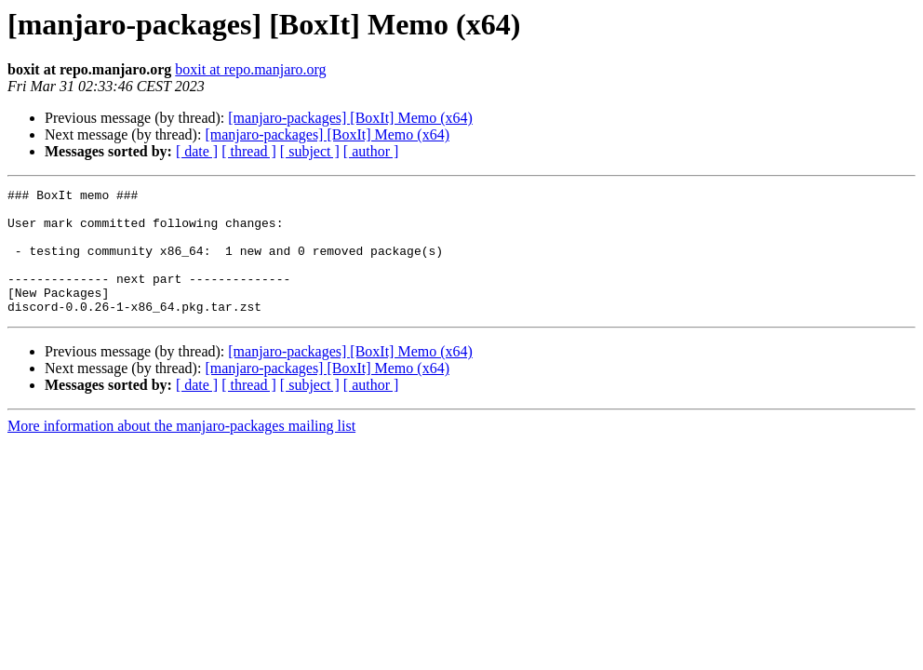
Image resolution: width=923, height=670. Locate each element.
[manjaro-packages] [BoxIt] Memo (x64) (350, 118)
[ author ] (371, 151)
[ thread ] (248, 151)
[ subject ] (310, 151)
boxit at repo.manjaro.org (250, 69)
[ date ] (197, 151)
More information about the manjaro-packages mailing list (181, 451)
